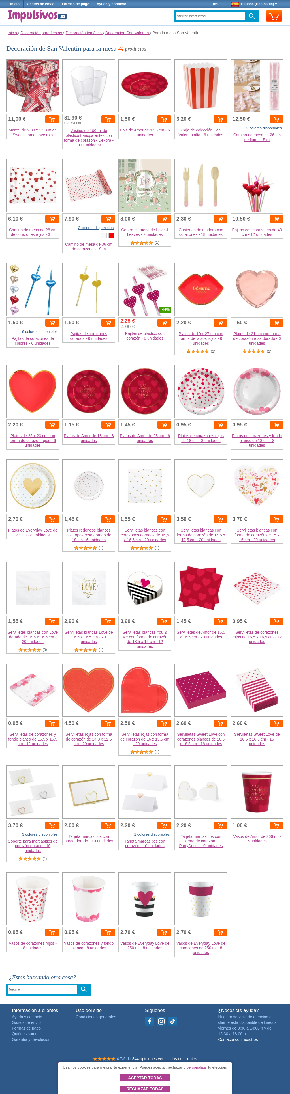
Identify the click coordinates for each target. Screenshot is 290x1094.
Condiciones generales (96, 1017)
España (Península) (254, 4)
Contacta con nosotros (238, 1039)
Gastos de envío (40, 4)
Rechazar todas (144, 1089)
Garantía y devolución (31, 1039)
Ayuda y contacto (111, 4)
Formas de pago (75, 4)
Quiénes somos (25, 1034)
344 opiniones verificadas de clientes (164, 1058)
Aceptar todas (145, 1078)
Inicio (15, 4)
